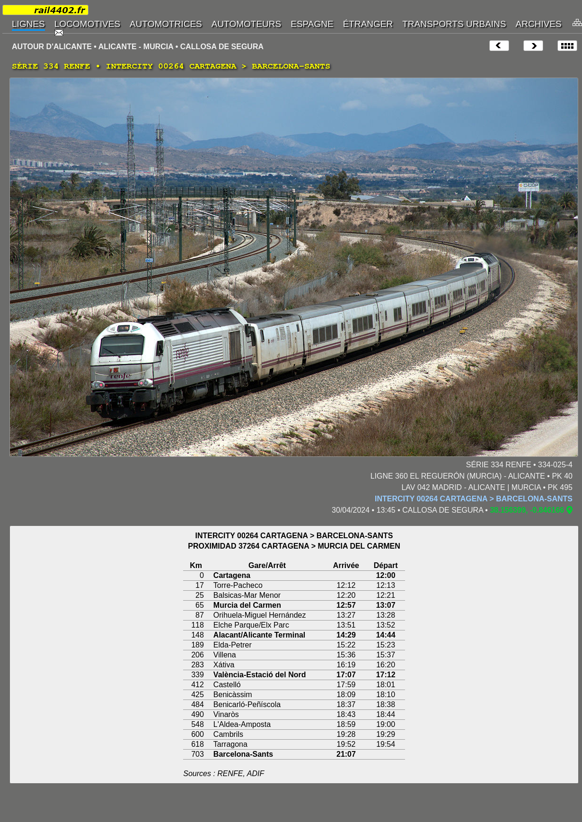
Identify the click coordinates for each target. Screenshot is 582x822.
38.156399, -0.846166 (527, 510)
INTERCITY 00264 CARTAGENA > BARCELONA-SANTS (474, 499)
